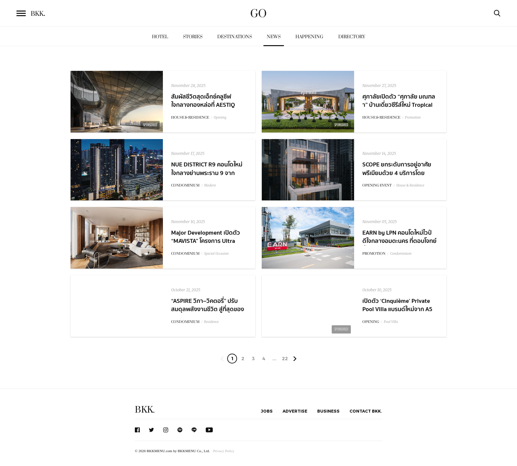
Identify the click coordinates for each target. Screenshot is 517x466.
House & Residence (410, 185)
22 (285, 358)
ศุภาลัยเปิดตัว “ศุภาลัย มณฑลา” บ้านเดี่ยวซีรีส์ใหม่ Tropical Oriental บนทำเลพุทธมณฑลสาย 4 (398, 109)
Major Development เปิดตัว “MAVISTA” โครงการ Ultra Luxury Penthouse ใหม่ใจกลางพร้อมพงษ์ (209, 245)
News (274, 37)
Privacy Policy (223, 451)
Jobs (267, 411)
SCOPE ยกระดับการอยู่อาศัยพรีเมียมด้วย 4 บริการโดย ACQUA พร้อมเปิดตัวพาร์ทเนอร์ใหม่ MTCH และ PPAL (399, 177)
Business (328, 411)
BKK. (145, 410)
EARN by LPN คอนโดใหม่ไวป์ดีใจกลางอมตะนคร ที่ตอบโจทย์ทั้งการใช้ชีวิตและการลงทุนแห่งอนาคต (399, 245)
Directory (351, 37)
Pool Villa (391, 322)
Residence (211, 322)
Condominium (400, 253)
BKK (38, 14)
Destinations (234, 37)
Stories (192, 37)
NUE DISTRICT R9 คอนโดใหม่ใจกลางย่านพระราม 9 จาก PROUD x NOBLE (206, 173)
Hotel (160, 37)
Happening (309, 37)
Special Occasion (216, 253)
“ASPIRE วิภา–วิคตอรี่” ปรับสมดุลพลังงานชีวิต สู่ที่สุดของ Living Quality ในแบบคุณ (207, 309)
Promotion (413, 117)
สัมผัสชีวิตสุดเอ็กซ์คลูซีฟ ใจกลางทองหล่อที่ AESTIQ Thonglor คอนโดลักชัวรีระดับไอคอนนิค (209, 109)
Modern (210, 185)
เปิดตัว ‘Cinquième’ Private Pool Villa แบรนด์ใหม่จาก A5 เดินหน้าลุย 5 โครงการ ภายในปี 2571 (399, 313)
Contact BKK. (366, 411)
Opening (220, 117)
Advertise (295, 411)
